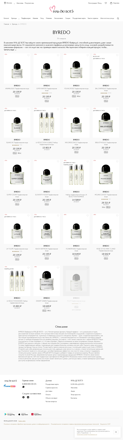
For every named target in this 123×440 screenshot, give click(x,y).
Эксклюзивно (58, 18)
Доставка (49, 391)
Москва (8, 3)
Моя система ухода (107, 18)
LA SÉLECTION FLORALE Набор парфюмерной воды (47, 143)
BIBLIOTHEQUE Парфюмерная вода (106, 143)
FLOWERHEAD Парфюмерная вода (76, 250)
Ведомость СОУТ (105, 424)
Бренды (14, 18)
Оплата (48, 395)
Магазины (20, 3)
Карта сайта (22, 421)
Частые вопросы (51, 401)
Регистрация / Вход (95, 3)
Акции (73, 391)
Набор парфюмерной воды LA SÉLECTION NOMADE (76, 196)
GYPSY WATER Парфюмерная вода (46, 89)
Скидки (67, 18)
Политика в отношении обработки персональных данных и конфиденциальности (26, 424)
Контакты (74, 398)
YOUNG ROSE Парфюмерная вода (76, 88)
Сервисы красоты (51, 388)
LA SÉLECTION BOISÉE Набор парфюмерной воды (17, 302)
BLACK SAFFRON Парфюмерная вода (47, 250)
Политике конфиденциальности (87, 434)
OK (116, 432)
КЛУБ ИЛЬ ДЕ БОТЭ (77, 384)
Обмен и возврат (51, 398)
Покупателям (29, 3)
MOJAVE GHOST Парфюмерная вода (106, 196)
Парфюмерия (25, 18)
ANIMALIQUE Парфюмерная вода (17, 88)
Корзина (114, 3)
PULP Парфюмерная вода (76, 301)
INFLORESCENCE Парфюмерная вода (76, 143)
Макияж (35, 18)
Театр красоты (75, 395)
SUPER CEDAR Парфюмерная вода (17, 196)
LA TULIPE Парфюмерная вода (17, 249)
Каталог (6, 18)
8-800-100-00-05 (29, 384)
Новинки (49, 18)
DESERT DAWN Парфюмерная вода (47, 302)
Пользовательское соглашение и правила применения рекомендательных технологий (75, 424)
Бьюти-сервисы (93, 18)
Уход (42, 18)
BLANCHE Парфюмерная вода (17, 142)
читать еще (10, 50)
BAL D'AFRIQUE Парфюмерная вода (106, 89)
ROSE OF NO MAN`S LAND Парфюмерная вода (106, 250)
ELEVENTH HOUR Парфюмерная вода (47, 196)
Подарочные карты (79, 18)
